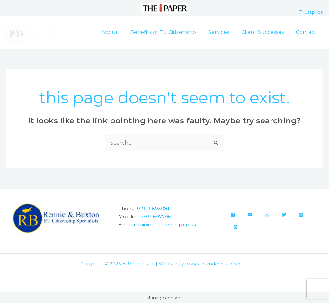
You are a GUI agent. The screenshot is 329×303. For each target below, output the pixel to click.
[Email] (267, 215)
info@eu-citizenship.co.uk (165, 224)
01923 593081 (153, 209)
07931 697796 (154, 216)
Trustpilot (311, 12)
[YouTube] (250, 215)
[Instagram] (235, 227)
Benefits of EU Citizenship (170, 32)
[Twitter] (284, 215)
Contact (307, 32)
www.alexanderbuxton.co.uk (216, 264)
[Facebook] (233, 215)
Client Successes (265, 32)
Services (223, 32)
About (118, 32)
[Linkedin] (301, 215)
